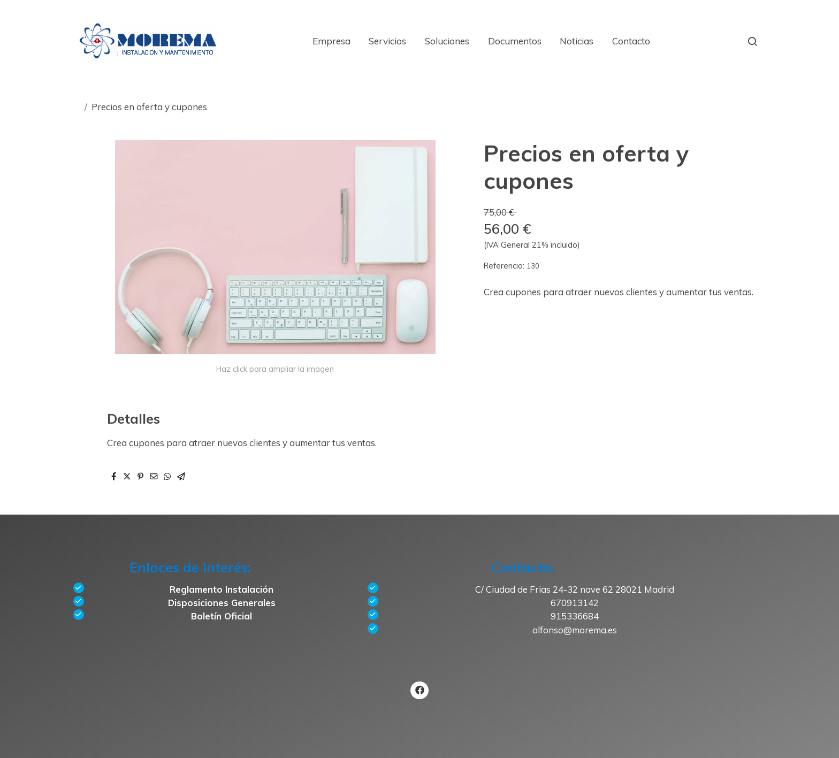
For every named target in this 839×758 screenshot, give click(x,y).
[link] (148, 40)
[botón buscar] (752, 41)
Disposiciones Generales (222, 602)
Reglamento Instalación (221, 589)
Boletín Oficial (221, 616)
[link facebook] (419, 689)
